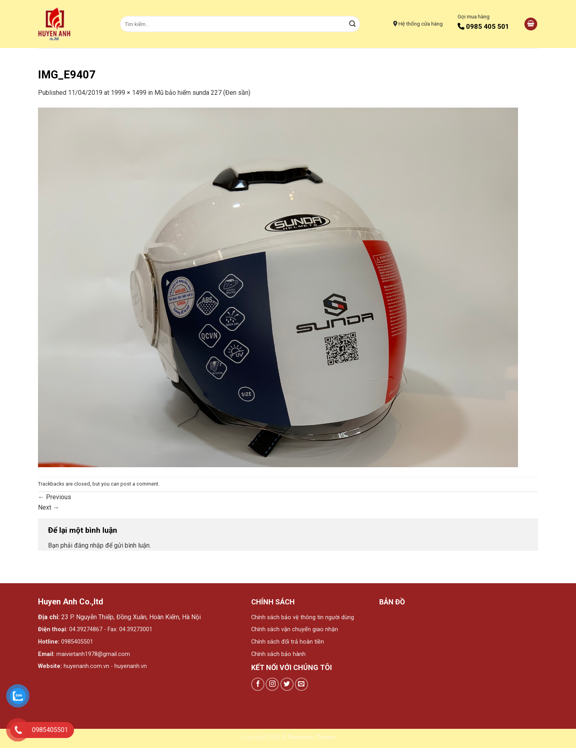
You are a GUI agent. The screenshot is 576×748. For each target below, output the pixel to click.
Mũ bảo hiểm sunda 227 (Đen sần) (202, 92)
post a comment (139, 484)
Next (48, 507)
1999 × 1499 (128, 92)
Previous (54, 497)
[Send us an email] (301, 684)
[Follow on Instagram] (272, 684)
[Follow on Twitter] (287, 684)
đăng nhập (89, 545)
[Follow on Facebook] (257, 684)
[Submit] (353, 24)
